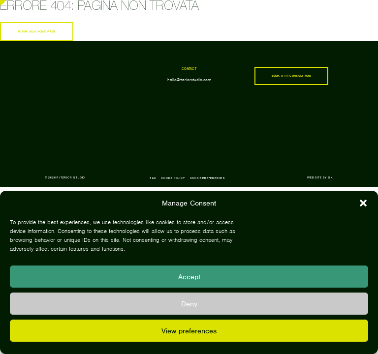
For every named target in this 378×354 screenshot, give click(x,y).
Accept (189, 276)
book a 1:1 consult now (292, 76)
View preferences (189, 330)
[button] (363, 203)
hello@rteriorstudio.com (189, 80)
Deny (189, 303)
